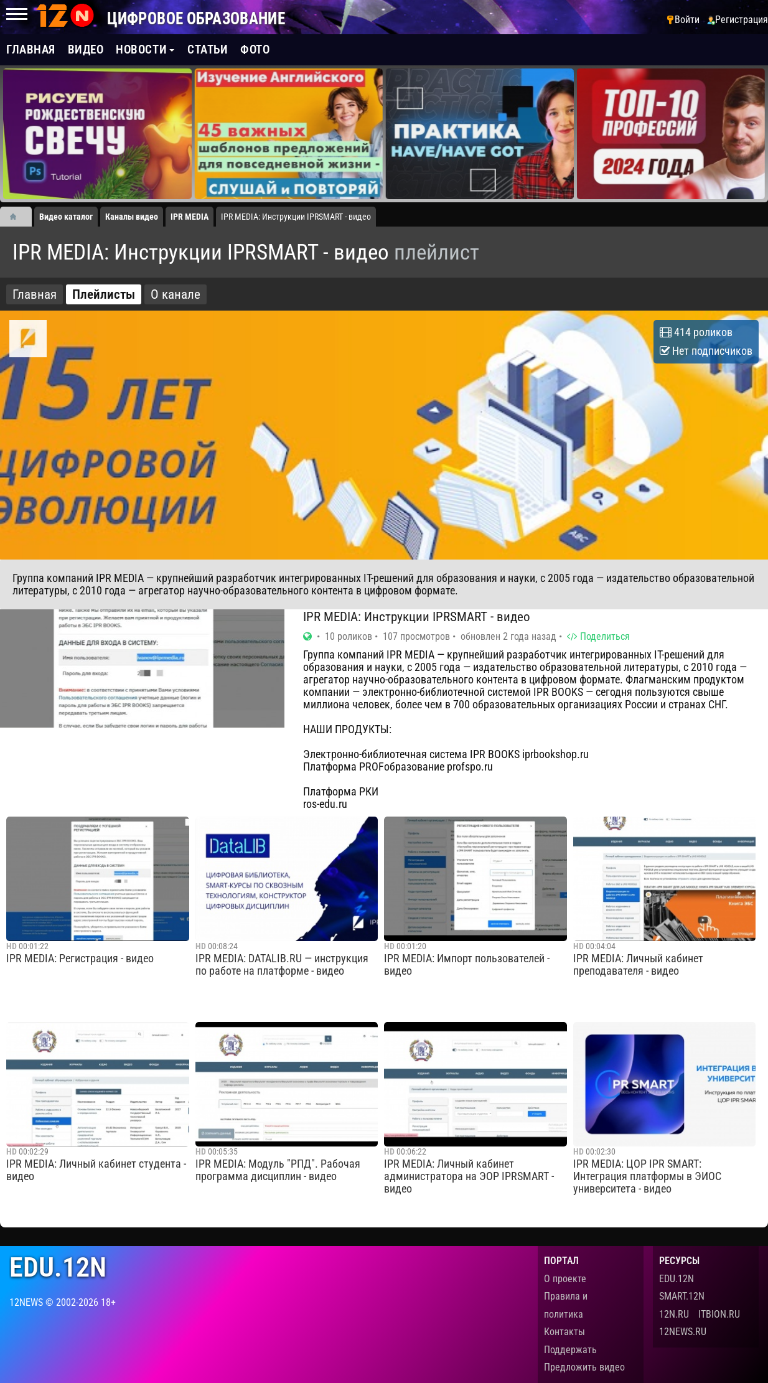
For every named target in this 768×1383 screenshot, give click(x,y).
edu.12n (57, 1268)
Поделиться (598, 636)
